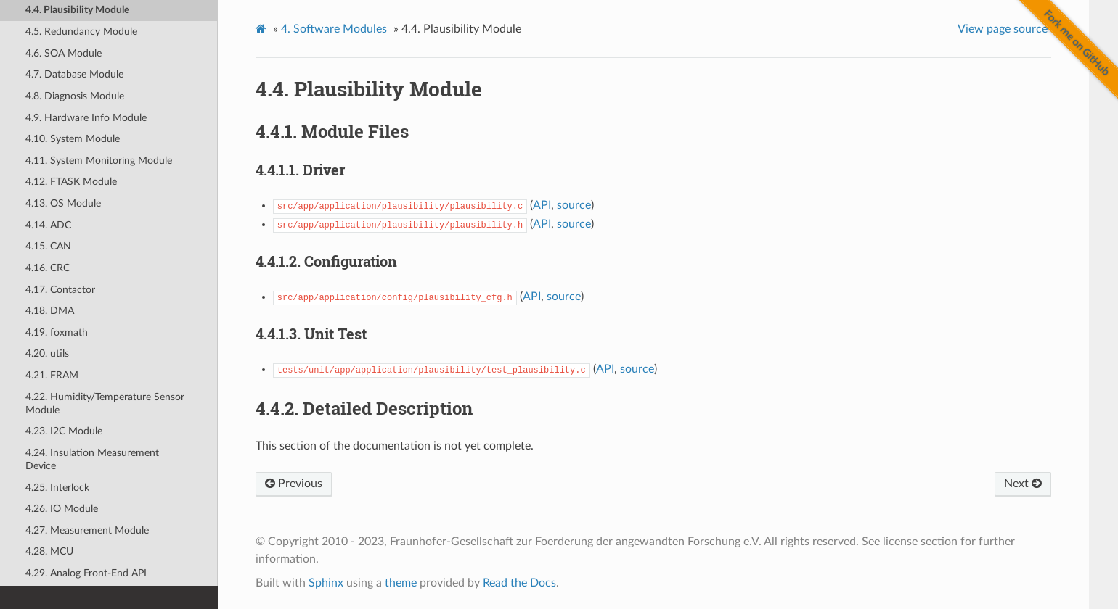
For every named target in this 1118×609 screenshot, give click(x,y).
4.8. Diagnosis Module (74, 96)
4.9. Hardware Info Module (86, 117)
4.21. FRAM (51, 375)
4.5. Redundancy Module (81, 31)
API (542, 205)
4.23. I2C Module (63, 431)
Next (1023, 483)
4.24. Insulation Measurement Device (92, 459)
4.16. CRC (47, 267)
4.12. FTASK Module (71, 181)
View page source (1003, 29)
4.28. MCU (49, 551)
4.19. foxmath (56, 332)
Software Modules (334, 29)
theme (401, 583)
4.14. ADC (48, 225)
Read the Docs (519, 583)
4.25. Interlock (57, 487)
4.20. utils (47, 353)
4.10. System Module (72, 138)
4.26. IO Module (61, 508)
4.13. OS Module (63, 203)
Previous (293, 483)
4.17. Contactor (60, 289)
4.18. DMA (49, 310)
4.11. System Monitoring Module (98, 160)
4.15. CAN (48, 246)
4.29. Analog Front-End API (86, 573)
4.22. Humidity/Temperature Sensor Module (104, 403)
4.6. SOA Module (63, 53)
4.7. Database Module (74, 74)
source (574, 205)
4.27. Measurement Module (87, 530)
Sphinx (326, 583)
